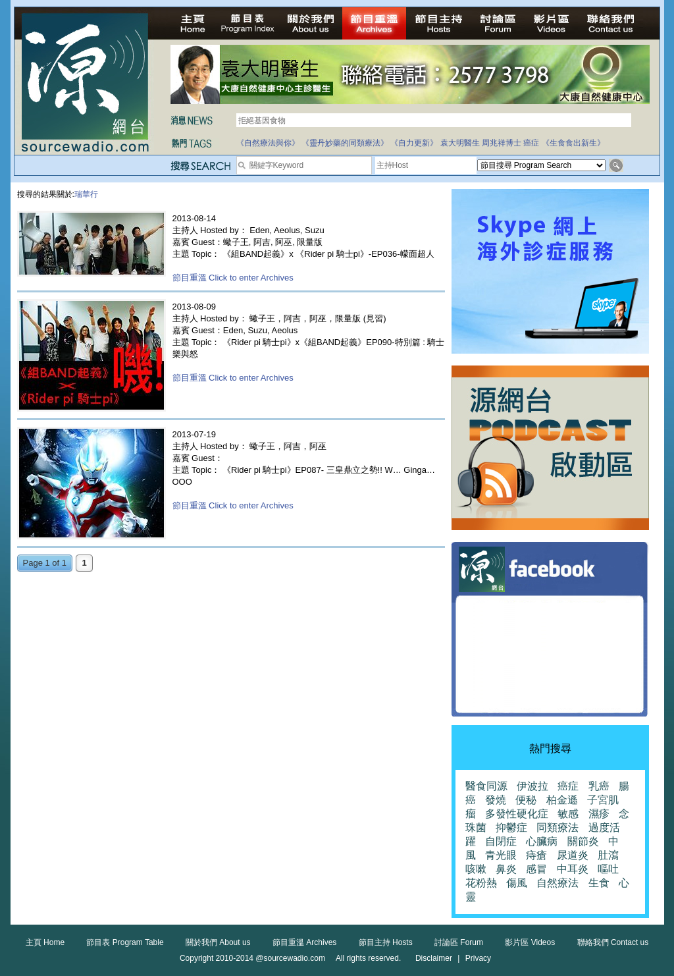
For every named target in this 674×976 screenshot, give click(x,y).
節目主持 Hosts (386, 942)
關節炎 (583, 841)
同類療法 (557, 827)
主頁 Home (45, 942)
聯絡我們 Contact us (613, 942)
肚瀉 (608, 855)
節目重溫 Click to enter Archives (233, 278)
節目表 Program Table (124, 942)
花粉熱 (481, 882)
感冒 (536, 869)
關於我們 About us (218, 942)
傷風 (516, 882)
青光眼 (501, 855)
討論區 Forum (458, 942)
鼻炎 (506, 869)
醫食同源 (486, 786)
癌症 (531, 143)
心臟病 (541, 841)
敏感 (568, 813)
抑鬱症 (511, 827)
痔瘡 (536, 855)
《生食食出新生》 (573, 143)
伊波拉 (532, 786)
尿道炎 (572, 855)
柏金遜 (562, 799)
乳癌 (598, 786)
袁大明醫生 (460, 143)
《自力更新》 (414, 143)
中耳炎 (572, 869)
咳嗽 (475, 869)
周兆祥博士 (501, 143)
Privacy (478, 958)
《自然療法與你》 (267, 143)
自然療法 (557, 882)
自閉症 (501, 841)
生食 (598, 882)
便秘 (525, 799)
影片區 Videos (530, 942)
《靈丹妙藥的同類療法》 (344, 143)
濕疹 (598, 813)
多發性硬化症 (516, 813)
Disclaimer (433, 958)
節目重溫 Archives (304, 942)
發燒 (495, 799)
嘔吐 (608, 869)
